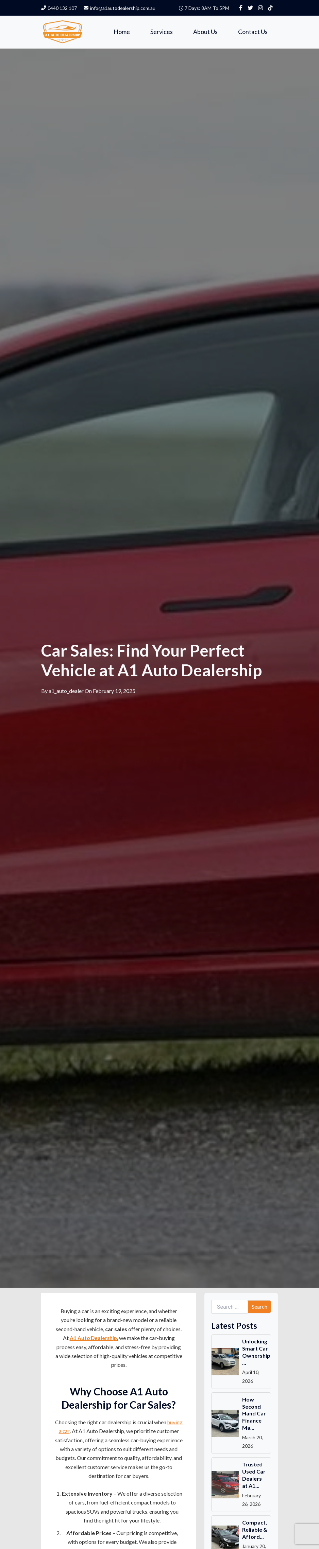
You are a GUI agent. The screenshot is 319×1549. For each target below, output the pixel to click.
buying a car (76, 1431)
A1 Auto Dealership (93, 1338)
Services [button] (161, 31)
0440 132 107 (59, 8)
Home (122, 31)
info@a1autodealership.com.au (119, 8)
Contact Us (253, 31)
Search (259, 1307)
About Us (205, 31)
